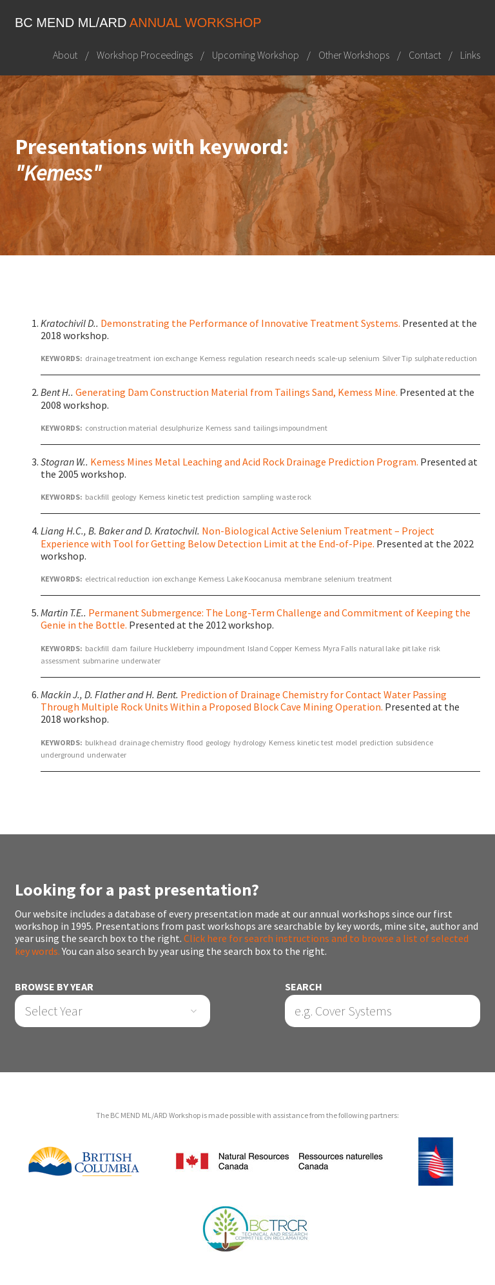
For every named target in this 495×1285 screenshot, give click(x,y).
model (346, 742)
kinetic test (186, 497)
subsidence (414, 742)
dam (120, 648)
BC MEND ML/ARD (138, 22)
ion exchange (175, 358)
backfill (97, 497)
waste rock (293, 497)
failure (140, 648)
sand (242, 428)
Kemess (213, 358)
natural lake (379, 648)
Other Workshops (353, 54)
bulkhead (101, 742)
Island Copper (270, 648)
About (65, 54)
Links (470, 54)
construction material (121, 428)
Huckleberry (174, 648)
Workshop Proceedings (145, 54)
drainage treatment (118, 358)
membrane (303, 579)
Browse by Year (54, 987)
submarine (100, 660)
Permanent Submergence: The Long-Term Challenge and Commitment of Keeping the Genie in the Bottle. (256, 618)
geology (124, 497)
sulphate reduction (445, 358)
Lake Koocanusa (254, 579)
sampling (257, 497)
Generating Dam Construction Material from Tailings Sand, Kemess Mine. (236, 392)
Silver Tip (397, 358)
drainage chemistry (151, 742)
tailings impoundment (290, 428)
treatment (375, 579)
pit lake (414, 648)
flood (195, 742)
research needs (290, 358)
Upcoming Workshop (255, 54)
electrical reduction (117, 579)
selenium (364, 358)
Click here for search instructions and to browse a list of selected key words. (242, 944)
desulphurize (181, 428)
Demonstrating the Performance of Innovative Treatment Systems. (250, 323)
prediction (223, 497)
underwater (140, 660)
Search (303, 987)
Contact (425, 54)
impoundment (221, 648)
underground (62, 755)
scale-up (332, 358)
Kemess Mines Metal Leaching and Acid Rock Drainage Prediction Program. (254, 461)
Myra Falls (339, 648)
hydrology (249, 742)
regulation (245, 358)
